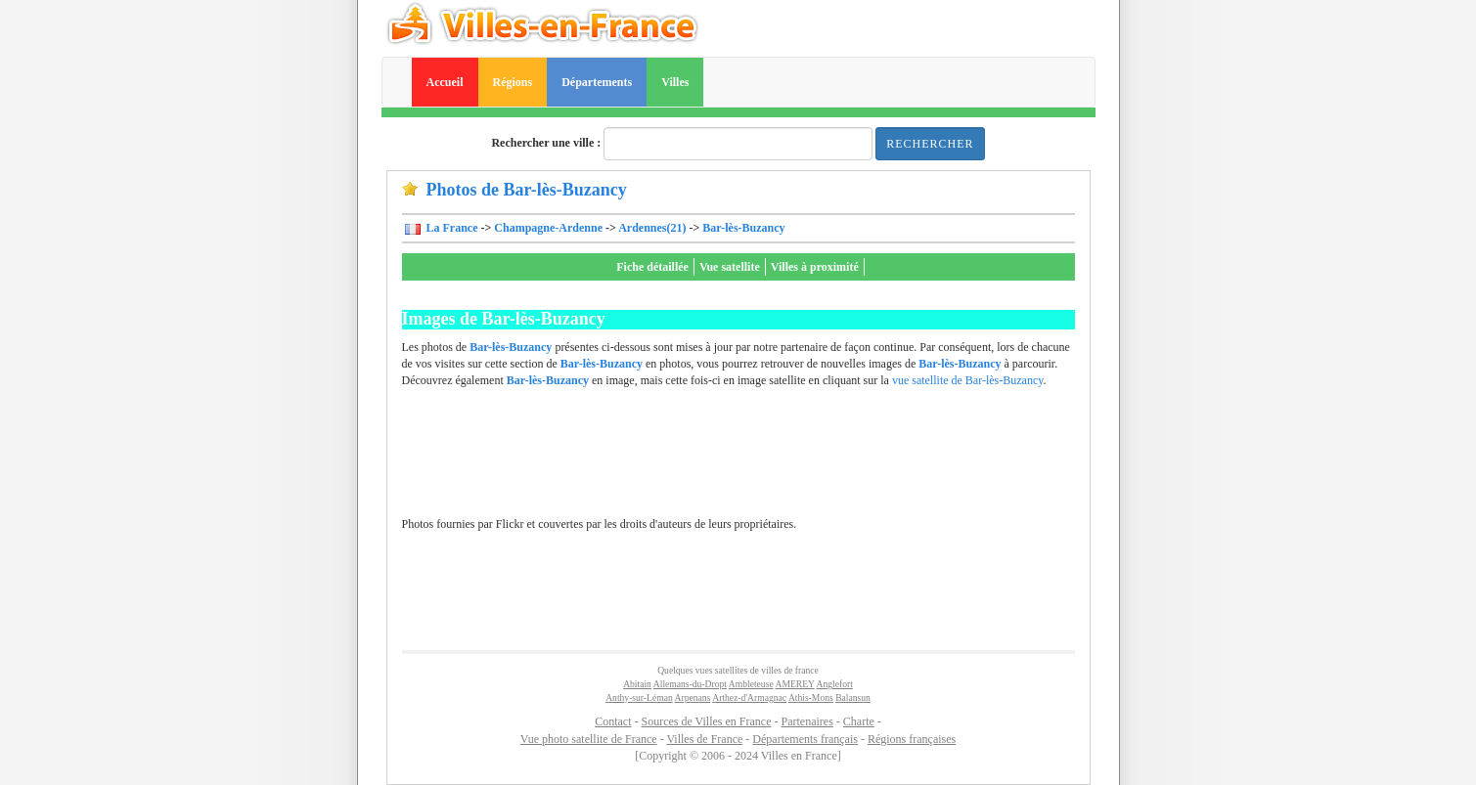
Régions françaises (912, 739)
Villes (675, 82)
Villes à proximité (815, 267)
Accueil (445, 82)
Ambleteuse (751, 683)
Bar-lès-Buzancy (743, 228)
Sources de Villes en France (706, 721)
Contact (613, 721)
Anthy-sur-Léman (639, 697)
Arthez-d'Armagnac (749, 697)
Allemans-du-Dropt (690, 683)
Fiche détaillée (652, 267)
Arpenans (693, 697)
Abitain (637, 683)
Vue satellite (729, 267)
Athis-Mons (810, 697)
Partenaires (807, 721)
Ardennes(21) (652, 228)
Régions (513, 82)
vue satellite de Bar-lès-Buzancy (968, 380)
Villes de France (704, 739)
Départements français (805, 739)
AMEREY (795, 683)
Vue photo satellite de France (588, 739)
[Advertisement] (738, 462)
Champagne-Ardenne (548, 228)
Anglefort (835, 683)
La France (451, 228)
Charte (858, 721)
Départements (596, 82)
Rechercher (929, 144)
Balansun (853, 697)
